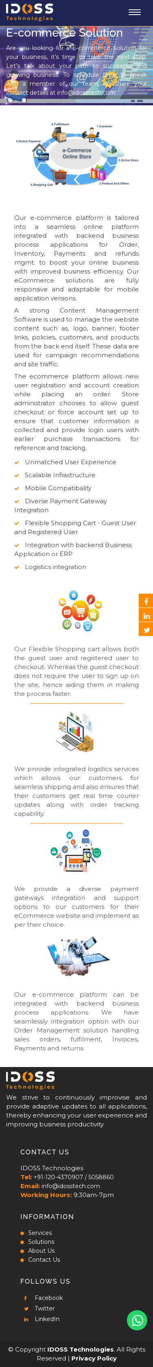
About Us (37, 1250)
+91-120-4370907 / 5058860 (73, 1177)
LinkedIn (40, 1319)
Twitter (37, 1308)
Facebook (41, 1298)
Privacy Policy (94, 1358)
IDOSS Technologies (80, 1349)
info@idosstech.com (86, 92)
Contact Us (40, 1259)
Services (36, 1233)
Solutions (37, 1241)
